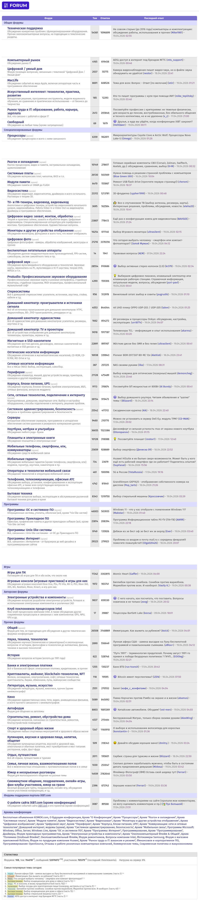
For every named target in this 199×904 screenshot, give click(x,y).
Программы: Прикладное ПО (28, 518)
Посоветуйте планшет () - (147, 439)
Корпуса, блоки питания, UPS (28, 383)
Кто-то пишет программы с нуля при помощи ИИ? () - (154, 97)
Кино (11, 697)
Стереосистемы (18, 291)
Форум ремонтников (91, 837)
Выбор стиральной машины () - (149, 496)
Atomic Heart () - (136, 573)
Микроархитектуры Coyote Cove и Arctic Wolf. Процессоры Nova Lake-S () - (152, 137)
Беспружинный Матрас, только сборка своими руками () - (154, 719)
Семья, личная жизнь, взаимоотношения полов (42, 763)
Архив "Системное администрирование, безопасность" (100, 827)
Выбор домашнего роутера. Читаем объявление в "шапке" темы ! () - (151, 399)
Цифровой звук (18, 262)
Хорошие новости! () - (140, 785)
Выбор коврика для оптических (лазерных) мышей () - (153, 375)
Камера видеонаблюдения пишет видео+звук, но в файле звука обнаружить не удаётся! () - (152, 71)
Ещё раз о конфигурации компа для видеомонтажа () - (151, 220)
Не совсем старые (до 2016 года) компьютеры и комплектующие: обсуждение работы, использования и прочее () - (152, 32)
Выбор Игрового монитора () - (147, 231)
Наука (10, 874)
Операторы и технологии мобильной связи (39, 471)
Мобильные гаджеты (22, 459)
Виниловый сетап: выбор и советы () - (151, 294)
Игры (10, 884)
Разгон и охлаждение (22, 162)
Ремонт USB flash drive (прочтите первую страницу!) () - (151, 183)
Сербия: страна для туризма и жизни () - (152, 756)
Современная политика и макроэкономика (166, 843)
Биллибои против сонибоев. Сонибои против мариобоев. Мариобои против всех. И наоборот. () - (152, 583)
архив (29, 136)
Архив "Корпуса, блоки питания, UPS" (115, 824)
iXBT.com (42, 805)
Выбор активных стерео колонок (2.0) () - (156, 266)
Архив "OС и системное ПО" (66, 830)
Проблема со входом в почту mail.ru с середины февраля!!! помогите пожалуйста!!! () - (149, 541)
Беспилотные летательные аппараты (34, 250)
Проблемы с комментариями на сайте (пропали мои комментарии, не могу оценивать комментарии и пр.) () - (154, 804)
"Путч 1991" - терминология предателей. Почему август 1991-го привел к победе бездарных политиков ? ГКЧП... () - (151, 656)
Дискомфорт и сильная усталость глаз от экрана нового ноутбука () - (153, 430)
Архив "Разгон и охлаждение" (158, 817)
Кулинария (12, 886)
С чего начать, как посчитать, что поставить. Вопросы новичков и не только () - (148, 600)
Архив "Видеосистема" (71, 820)
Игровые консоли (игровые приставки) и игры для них (47, 581)
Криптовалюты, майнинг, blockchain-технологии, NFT (46, 674)
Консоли (11, 889)
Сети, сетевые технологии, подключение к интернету (46, 395)
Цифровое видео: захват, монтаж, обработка (40, 216)
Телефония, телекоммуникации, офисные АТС (40, 479)
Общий (12, 628)
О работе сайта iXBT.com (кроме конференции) (41, 802)
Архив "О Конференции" (97, 817)
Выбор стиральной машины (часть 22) (42, 894)
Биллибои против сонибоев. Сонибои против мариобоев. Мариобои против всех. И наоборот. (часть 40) (67, 889)
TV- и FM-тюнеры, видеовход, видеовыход (38, 202)
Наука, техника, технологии (27, 639)
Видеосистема (17, 191)
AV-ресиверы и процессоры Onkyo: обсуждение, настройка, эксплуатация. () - (149, 321)
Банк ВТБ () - (136, 666)
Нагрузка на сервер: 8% (132, 860)
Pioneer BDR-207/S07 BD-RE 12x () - (147, 355)
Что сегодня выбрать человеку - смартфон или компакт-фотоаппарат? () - (148, 242)
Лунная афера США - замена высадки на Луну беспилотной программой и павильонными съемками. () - (154, 643)
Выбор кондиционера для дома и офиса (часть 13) (48, 881)
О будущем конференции (65, 817)
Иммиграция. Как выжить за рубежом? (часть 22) (39, 876)
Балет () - (140, 688)
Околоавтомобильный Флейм (59, 837)
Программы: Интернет (23, 538)
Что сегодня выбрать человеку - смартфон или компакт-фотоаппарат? (48, 878)
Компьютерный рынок (23, 60)
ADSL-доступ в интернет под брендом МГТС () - (149, 61)
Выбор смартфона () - (143, 449)
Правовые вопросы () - (139, 253)
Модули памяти (18, 182)
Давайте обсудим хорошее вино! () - (154, 743)
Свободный (15, 122)
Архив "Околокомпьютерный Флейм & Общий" (151, 833)
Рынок (10, 896)
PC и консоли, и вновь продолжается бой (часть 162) (39, 883)
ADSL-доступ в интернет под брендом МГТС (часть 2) (40, 896)
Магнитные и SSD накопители (29, 341)
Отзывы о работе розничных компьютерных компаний (78, 843)
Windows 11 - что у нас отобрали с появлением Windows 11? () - (149, 511)
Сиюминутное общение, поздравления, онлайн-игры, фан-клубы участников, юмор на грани (46, 783)
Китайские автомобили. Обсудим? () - (155, 709)
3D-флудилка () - (140, 193)
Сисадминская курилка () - (141, 410)
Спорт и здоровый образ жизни (30, 728)
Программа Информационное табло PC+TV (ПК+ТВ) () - (149, 521)
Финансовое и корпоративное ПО (158, 840)
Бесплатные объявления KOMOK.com (25, 817)
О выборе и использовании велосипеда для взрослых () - (146, 729)
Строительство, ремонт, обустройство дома (39, 717)
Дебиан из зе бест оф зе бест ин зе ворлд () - (153, 531)
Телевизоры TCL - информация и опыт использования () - (153, 332)
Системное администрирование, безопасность (41, 409)
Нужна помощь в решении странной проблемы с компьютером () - (152, 174)
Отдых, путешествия (22, 755)
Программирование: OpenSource (23, 843)
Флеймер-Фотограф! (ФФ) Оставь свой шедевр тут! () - (150, 773)
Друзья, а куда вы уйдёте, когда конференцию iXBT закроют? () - (153, 123)
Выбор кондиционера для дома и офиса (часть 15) (48, 891)
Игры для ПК (16, 572)
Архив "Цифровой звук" (51, 824)
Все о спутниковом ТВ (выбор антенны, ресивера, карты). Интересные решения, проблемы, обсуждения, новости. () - (154, 206)
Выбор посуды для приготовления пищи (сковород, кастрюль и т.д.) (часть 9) (56, 886)
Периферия (16, 372)
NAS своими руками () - (139, 365)
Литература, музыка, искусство (30, 685)
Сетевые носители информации (30, 363)
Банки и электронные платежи (29, 665)
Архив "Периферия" (79, 824)
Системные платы (20, 173)
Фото (10, 879)
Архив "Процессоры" (125, 817)
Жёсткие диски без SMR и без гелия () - (152, 343)
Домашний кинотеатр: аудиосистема (33, 318)
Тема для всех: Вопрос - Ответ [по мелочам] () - (154, 83)
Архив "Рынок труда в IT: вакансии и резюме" (107, 840)
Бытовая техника (19, 493)
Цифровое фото (19, 239)
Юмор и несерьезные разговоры (31, 772)
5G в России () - (138, 472)
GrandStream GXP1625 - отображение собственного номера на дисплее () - (151, 483)
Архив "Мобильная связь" (150, 827)
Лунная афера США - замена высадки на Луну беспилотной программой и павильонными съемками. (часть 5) (68, 873)
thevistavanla (108, 860)
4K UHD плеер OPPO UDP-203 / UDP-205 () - (151, 307)
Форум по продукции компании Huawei (54, 840)
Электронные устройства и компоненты (36, 597)
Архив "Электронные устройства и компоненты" (91, 833)
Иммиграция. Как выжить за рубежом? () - (151, 630)
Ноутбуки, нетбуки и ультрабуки (30, 429)
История (13, 655)
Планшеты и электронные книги (31, 438)
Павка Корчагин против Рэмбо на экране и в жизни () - (151, 699)
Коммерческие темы (125, 843)
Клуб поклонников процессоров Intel (34, 609)
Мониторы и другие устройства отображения (40, 230)
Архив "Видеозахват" (99, 820)
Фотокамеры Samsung (150, 837)
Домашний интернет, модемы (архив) (42, 827)
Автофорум (15, 708)
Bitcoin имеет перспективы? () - (149, 676)
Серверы (13, 417)
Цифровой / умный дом (24, 69)
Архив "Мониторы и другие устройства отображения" (146, 820)
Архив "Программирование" (165, 830)
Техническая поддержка (25, 28)
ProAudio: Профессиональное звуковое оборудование (47, 276)
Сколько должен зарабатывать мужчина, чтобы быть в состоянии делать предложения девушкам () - (153, 765)
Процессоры (16, 135)
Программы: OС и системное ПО (30, 510)
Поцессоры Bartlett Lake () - (143, 613)
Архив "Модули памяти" (42, 820)
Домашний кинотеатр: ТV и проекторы (35, 329)
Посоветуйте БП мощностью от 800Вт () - (153, 386)
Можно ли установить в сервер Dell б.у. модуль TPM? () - (152, 420)
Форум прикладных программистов (39, 833)
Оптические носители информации (33, 352)
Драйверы (9, 833)
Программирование (134, 830)
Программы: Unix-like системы (29, 530)
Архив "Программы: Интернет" (102, 830)
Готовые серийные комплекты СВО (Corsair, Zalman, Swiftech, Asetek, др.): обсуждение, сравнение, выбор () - (154, 164)
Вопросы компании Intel (121, 837)
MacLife (12, 80)
